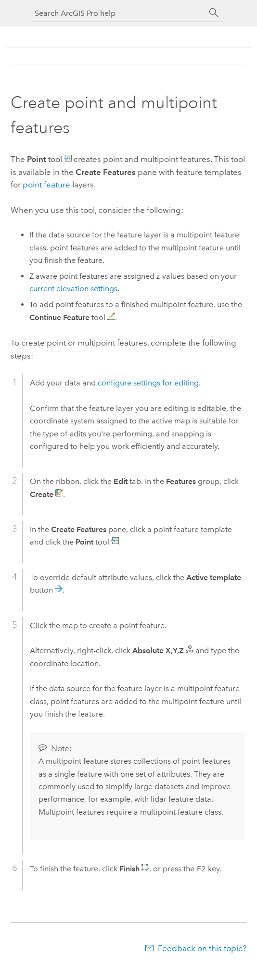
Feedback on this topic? (202, 948)
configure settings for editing (148, 382)
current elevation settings (73, 288)
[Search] (214, 13)
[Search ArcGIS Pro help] (119, 13)
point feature (46, 184)
